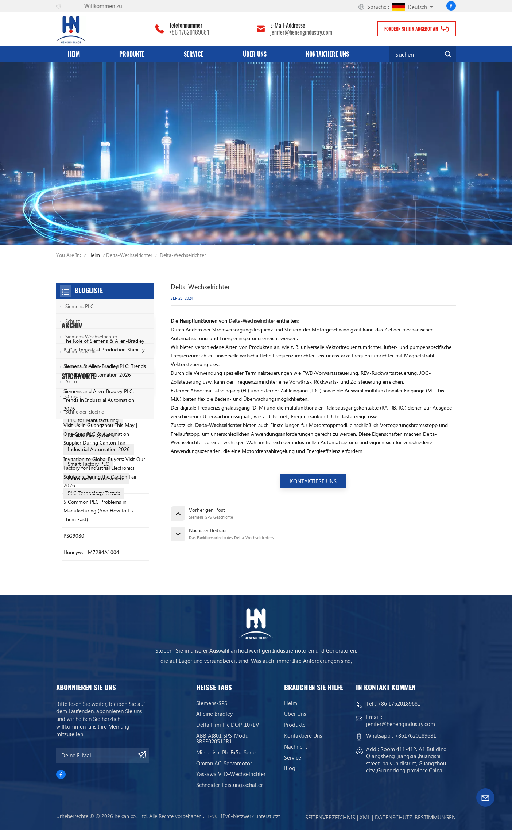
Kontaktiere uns (327, 54)
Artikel (72, 381)
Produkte (131, 54)
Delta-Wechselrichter (129, 254)
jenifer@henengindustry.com (301, 32)
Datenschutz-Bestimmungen (415, 817)
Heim (74, 54)
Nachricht (295, 746)
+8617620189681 (415, 735)
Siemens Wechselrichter (91, 336)
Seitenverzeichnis (330, 817)
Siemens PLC (79, 306)
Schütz (72, 321)
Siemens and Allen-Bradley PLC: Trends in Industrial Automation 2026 (98, 517)
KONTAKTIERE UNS (313, 481)
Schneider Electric (84, 411)
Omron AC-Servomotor (224, 763)
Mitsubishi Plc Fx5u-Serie (226, 752)
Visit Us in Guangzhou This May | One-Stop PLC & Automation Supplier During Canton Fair (100, 551)
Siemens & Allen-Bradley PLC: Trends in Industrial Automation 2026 (104, 488)
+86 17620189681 (189, 32)
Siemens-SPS (211, 703)
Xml (365, 817)
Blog (289, 768)
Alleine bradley (214, 713)
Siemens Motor (82, 351)
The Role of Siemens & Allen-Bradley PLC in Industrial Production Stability (104, 462)
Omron (73, 396)
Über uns (255, 54)
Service (193, 54)
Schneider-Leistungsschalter (229, 785)
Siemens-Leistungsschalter (94, 366)
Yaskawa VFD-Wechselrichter (230, 774)
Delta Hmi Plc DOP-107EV (227, 724)
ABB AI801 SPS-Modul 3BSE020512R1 (223, 738)
